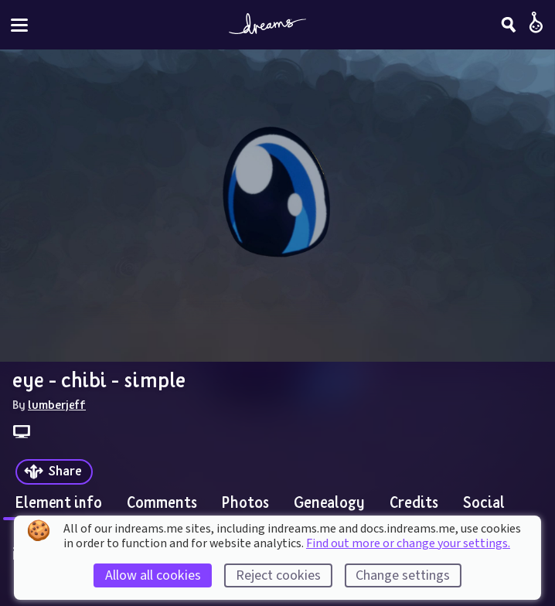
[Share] (54, 472)
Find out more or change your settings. (408, 543)
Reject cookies (278, 575)
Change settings (403, 575)
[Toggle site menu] (19, 25)
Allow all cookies (153, 575)
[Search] (508, 24)
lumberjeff (57, 404)
